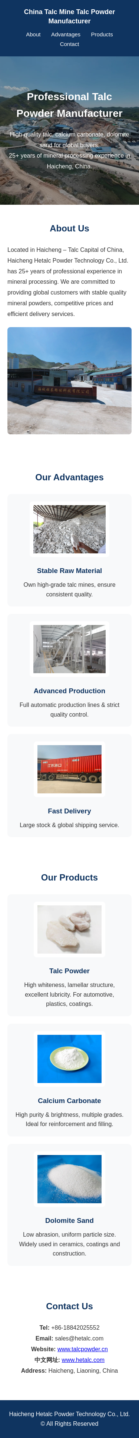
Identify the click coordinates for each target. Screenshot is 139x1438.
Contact (69, 44)
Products (102, 34)
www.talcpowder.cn (82, 1349)
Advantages (65, 34)
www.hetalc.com (83, 1360)
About (33, 34)
